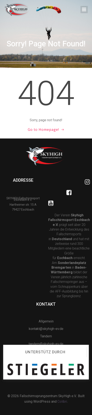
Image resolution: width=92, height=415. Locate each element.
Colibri (62, 401)
